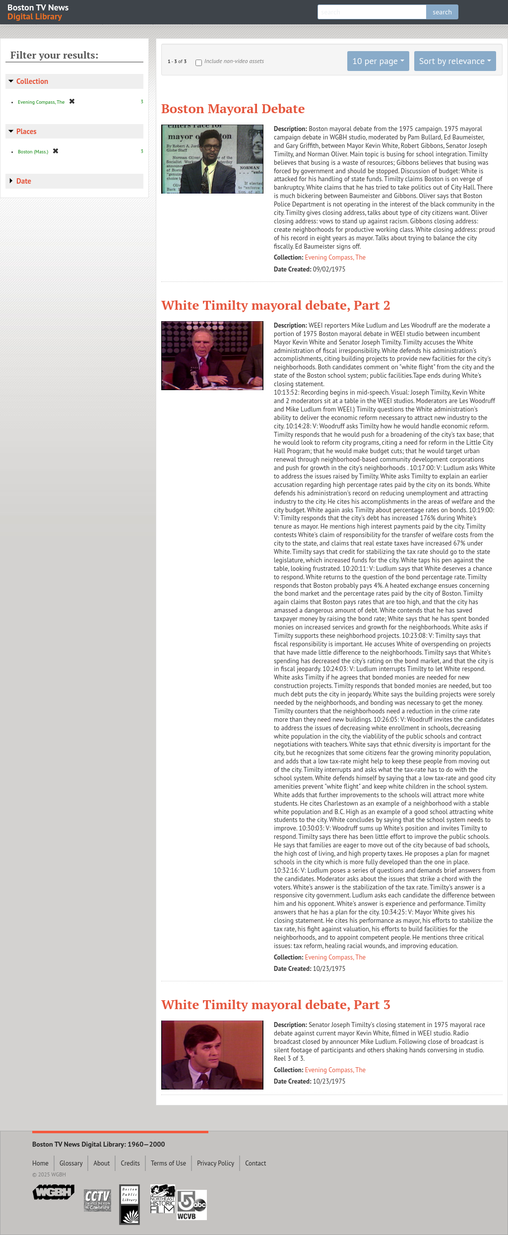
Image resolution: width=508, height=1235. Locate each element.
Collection (32, 81)
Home (40, 1163)
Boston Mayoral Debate (233, 108)
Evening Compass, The (335, 257)
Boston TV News (38, 11)
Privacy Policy (215, 1163)
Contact (255, 1163)
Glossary (71, 1163)
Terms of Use (168, 1163)
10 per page (375, 61)
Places (26, 131)
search (442, 11)
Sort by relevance (452, 61)
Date (23, 181)
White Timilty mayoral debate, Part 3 (275, 1004)
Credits (130, 1163)
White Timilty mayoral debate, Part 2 (275, 304)
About (101, 1163)
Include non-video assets (234, 61)
